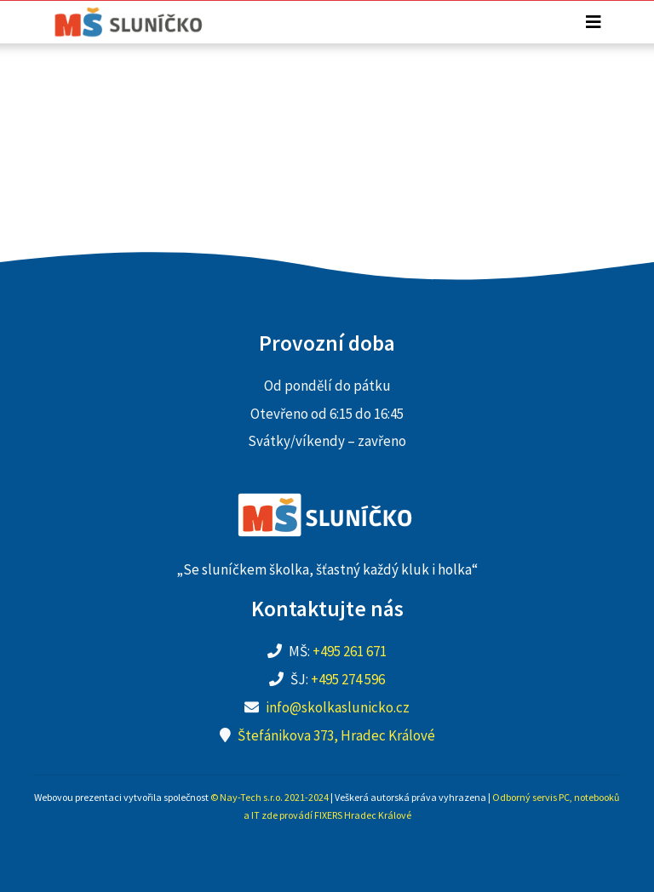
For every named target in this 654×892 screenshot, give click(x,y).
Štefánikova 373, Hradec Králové (336, 735)
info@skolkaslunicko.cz (338, 707)
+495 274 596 (348, 679)
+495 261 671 (350, 651)
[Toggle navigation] (593, 22)
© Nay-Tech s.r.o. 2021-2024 (269, 797)
